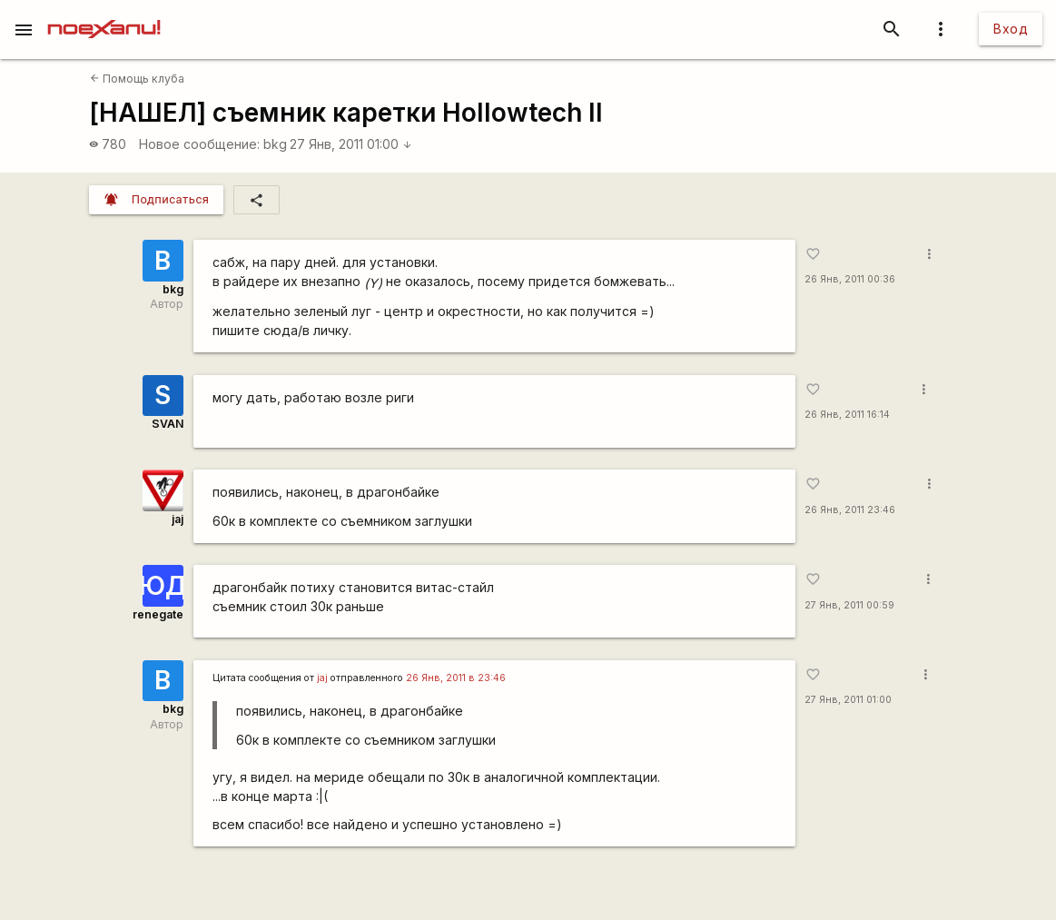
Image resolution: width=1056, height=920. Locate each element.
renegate (158, 614)
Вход (1010, 28)
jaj (177, 519)
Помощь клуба (137, 78)
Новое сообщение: (199, 144)
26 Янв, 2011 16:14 (847, 414)
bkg (275, 144)
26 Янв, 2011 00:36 (849, 279)
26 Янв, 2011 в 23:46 (456, 678)
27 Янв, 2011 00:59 (849, 605)
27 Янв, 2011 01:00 (351, 144)
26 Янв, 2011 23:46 (849, 510)
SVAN (167, 423)
